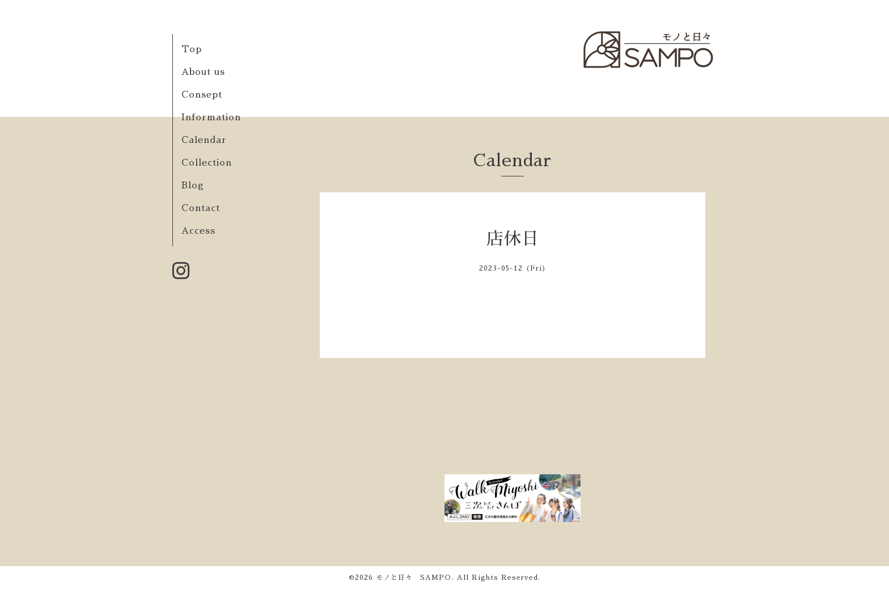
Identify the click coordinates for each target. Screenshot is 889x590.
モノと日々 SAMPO (413, 577)
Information (211, 117)
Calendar (204, 140)
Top (191, 49)
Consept (201, 94)
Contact (200, 208)
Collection (206, 162)
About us (203, 72)
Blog (192, 185)
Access (198, 230)
